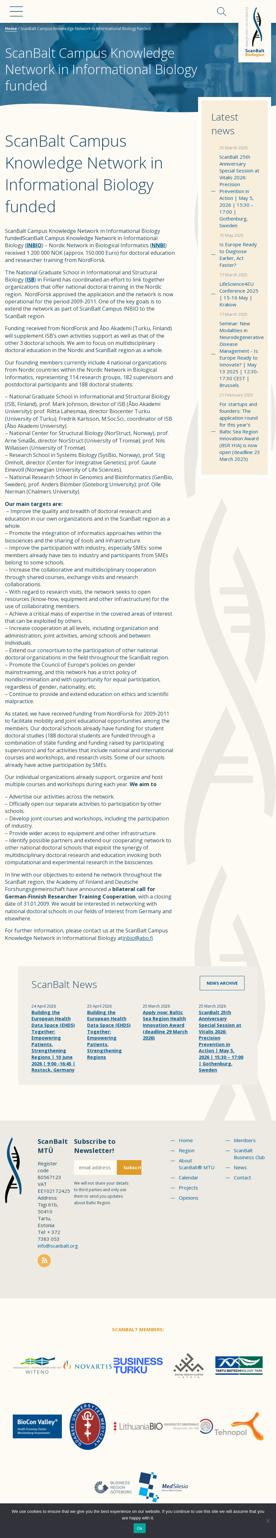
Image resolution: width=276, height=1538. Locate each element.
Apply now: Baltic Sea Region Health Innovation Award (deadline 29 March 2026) (165, 1025)
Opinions (188, 1197)
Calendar (188, 1177)
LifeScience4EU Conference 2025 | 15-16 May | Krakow (238, 294)
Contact (242, 1177)
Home (11, 28)
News (240, 1167)
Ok (139, 1528)
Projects (188, 1187)
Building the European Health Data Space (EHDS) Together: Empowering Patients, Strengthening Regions (109, 1034)
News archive (222, 983)
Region (186, 1150)
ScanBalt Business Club (249, 1153)
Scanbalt (254, 31)
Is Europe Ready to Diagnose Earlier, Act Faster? (238, 254)
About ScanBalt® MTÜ (196, 1164)
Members (245, 1140)
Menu (16, 11)
